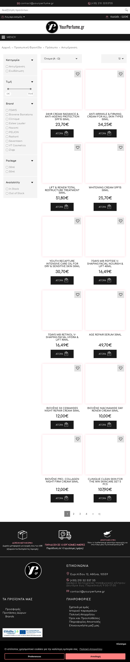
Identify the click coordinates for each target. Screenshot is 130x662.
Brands (9, 616)
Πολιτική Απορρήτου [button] (91, 649)
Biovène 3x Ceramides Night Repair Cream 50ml (62, 409)
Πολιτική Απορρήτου (82, 614)
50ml (10, 171)
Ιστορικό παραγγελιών (83, 611)
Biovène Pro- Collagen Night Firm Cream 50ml (62, 480)
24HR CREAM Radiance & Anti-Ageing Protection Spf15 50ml (62, 117)
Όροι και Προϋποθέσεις (84, 618)
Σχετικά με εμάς (79, 607)
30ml (10, 167)
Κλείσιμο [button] (121, 644)
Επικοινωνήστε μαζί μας (84, 625)
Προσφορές (12, 609)
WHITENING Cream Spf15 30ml (105, 188)
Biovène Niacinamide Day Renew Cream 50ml (105, 409)
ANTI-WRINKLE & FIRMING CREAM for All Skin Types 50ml (105, 117)
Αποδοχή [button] (95, 656)
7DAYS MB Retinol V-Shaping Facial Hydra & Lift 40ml (62, 337)
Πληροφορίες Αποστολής (85, 622)
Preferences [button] (34, 656)
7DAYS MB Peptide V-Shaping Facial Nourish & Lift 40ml (105, 264)
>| (99, 514)
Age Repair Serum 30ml (105, 334)
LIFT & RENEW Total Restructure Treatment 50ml (62, 190)
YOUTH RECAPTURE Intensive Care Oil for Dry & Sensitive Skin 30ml (62, 264)
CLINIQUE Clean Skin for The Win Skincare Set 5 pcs (105, 482)
